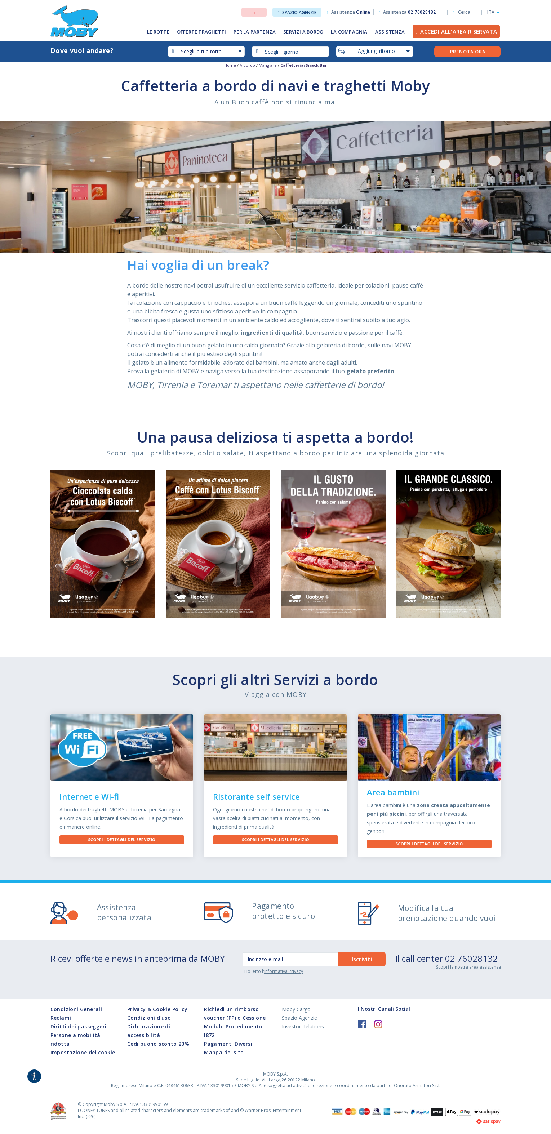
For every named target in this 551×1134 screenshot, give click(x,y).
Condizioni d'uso (149, 1017)
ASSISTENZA (390, 31)
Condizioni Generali (76, 1009)
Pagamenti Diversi (228, 1043)
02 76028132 (471, 958)
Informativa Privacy (283, 971)
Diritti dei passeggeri (78, 1026)
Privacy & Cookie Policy (157, 1009)
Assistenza (350, 12)
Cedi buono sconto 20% (158, 1043)
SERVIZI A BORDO (303, 31)
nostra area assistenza (478, 967)
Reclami (60, 1017)
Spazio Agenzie (297, 12)
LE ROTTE (158, 31)
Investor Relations (303, 1026)
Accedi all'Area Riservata (458, 31)
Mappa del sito (224, 1052)
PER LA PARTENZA (255, 31)
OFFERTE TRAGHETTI (201, 31)
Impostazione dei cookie (82, 1052)
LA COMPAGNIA (349, 31)
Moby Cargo (296, 1009)
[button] (491, 12)
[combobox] (290, 51)
